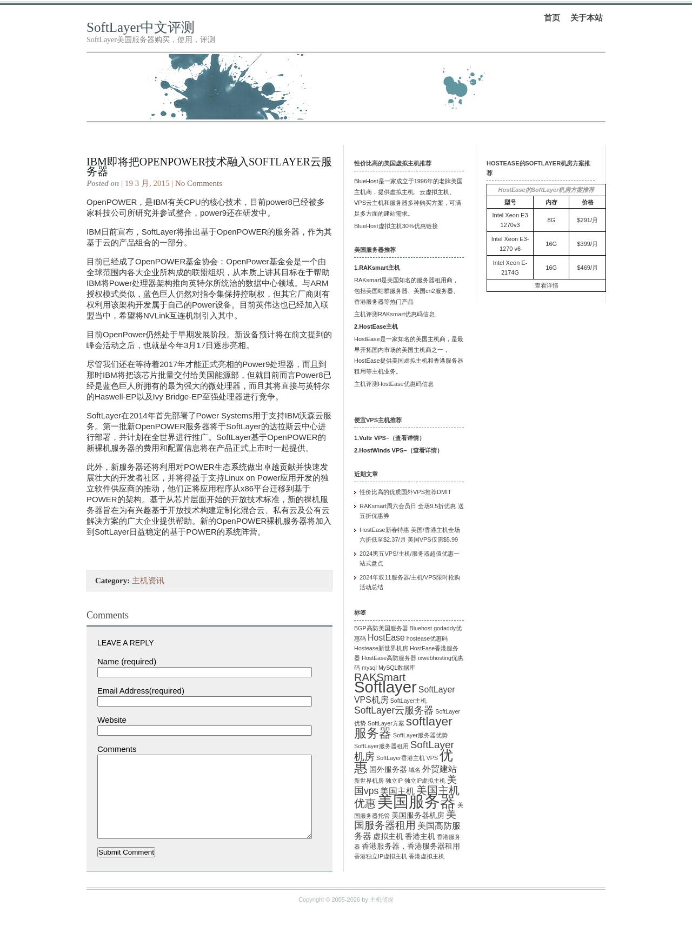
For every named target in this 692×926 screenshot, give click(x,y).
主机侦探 (382, 915)
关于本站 (586, 17)
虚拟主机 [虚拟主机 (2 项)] (388, 836)
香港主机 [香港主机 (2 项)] (420, 836)
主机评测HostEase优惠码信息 (394, 384)
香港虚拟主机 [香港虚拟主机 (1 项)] (426, 856)
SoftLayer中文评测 (140, 27)
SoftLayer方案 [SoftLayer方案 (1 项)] (386, 723)
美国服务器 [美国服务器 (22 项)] (416, 801)
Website (112, 719)
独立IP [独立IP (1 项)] (394, 780)
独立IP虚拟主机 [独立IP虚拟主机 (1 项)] (424, 780)
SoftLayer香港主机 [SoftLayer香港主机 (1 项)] (400, 758)
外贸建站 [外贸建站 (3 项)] (439, 769)
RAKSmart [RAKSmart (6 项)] (379, 677)
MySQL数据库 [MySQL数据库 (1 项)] (397, 667)
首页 (552, 17)
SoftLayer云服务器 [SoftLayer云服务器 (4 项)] (394, 710)
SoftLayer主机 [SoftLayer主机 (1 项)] (408, 700)
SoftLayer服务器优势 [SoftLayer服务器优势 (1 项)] (420, 735)
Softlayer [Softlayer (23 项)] (385, 687)
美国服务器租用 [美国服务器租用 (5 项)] (405, 820)
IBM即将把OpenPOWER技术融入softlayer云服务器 (209, 166)
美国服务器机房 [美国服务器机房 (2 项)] (417, 815)
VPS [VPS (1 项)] (432, 758)
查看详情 (407, 438)
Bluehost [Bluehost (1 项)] (421, 628)
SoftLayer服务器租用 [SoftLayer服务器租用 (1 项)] (381, 746)
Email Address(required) (140, 690)
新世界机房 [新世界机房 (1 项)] (369, 780)
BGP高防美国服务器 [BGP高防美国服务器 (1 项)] (381, 628)
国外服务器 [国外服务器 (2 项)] (388, 769)
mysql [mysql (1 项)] (369, 667)
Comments (117, 749)
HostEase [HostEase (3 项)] (386, 637)
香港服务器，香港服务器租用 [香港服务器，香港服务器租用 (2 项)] (411, 846)
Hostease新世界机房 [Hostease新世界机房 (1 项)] (381, 648)
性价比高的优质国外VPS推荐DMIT (405, 492)
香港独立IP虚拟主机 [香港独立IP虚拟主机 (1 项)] (380, 856)
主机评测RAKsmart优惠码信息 (394, 314)
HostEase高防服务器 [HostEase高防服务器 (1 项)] (389, 658)
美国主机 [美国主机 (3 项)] (397, 791)
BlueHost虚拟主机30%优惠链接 (396, 226)
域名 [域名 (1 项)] (415, 770)
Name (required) (126, 661)
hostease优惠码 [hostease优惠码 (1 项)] (427, 638)
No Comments (198, 183)
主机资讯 (148, 580)
